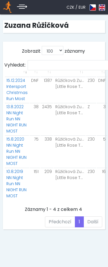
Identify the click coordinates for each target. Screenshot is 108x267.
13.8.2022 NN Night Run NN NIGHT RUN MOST (16, 119)
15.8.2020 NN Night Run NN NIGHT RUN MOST (16, 151)
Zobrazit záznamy (53, 50)
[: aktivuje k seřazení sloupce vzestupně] (17, 75)
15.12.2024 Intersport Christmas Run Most (17, 90)
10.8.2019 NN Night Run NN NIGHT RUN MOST (16, 184)
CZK (70, 7)
